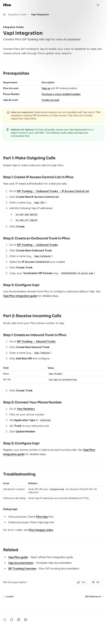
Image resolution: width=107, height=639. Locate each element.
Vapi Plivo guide (18, 557)
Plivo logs (42, 516)
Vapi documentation (20, 562)
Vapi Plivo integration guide (20, 295)
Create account (50, 100)
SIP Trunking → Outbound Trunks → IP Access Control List (53, 191)
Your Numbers (26, 408)
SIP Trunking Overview (22, 568)
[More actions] (102, 5)
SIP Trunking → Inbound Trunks (36, 341)
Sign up (46, 88)
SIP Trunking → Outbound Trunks (37, 244)
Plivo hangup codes (41, 529)
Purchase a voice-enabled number (61, 94)
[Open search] (92, 5)
